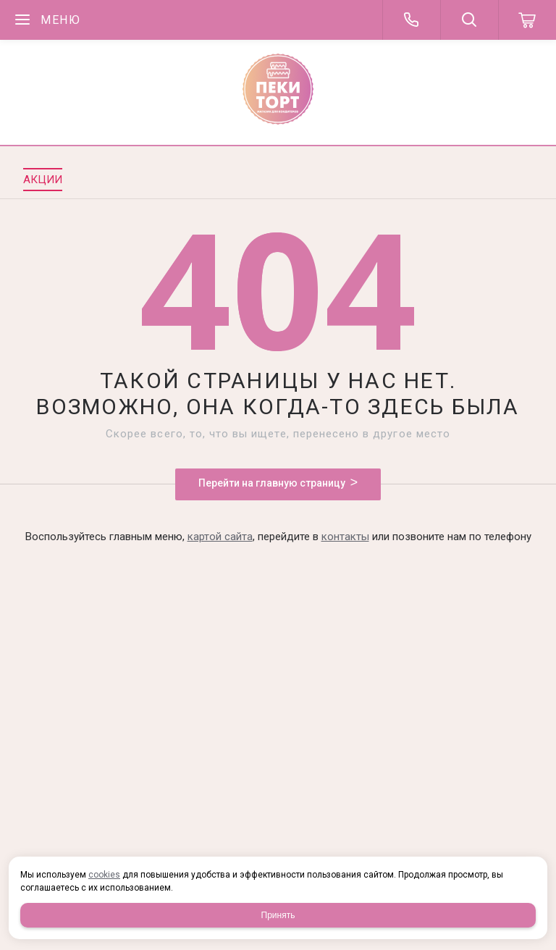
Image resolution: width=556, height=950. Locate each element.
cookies (104, 875)
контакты (345, 536)
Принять (278, 915)
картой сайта (220, 536)
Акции (42, 179)
